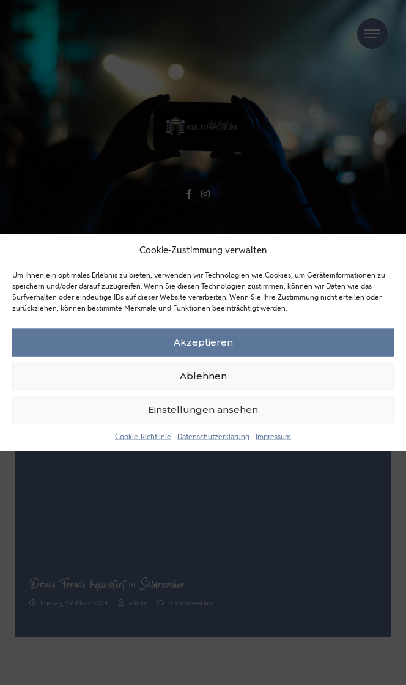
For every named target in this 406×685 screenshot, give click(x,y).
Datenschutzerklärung (213, 435)
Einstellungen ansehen (203, 409)
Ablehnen (203, 376)
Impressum (273, 435)
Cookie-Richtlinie (143, 435)
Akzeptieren (203, 342)
